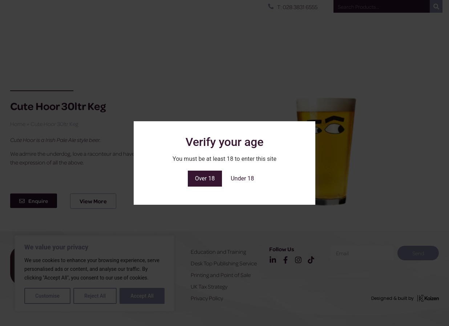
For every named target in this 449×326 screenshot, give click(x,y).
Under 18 (242, 178)
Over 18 (205, 178)
